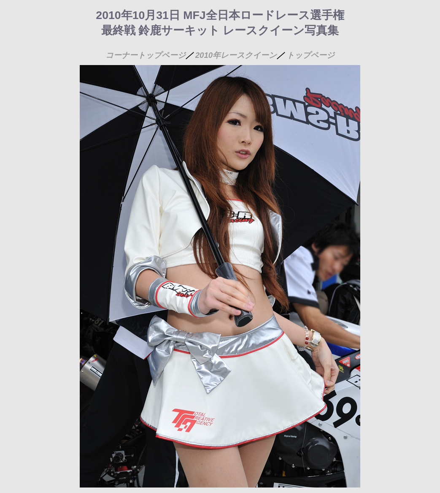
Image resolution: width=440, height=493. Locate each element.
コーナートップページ (145, 55)
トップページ (310, 55)
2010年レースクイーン (236, 55)
